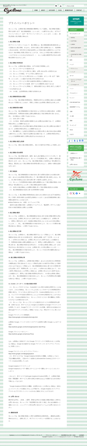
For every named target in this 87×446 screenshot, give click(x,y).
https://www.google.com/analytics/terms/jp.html (23, 317)
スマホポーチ (75, 84)
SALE (71, 129)
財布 (71, 59)
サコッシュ (75, 68)
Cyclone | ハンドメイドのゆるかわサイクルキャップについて (26, 435)
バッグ (72, 64)
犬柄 (71, 111)
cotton (74, 40)
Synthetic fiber (77, 54)
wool (74, 37)
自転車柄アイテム (75, 106)
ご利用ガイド (74, 153)
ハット (72, 88)
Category (52, 10)
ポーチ (72, 75)
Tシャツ (72, 97)
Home (36, 10)
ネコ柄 (72, 116)
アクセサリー (74, 93)
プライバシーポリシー (52, 435)
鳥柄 (71, 120)
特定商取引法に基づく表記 (76, 158)
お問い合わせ (74, 164)
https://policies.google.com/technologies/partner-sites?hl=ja (27, 326)
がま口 (72, 134)
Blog (60, 10)
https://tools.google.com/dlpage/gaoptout (21, 353)
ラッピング (73, 125)
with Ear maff (77, 47)
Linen (73, 44)
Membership (69, 10)
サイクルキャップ (75, 33)
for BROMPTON (75, 102)
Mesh (73, 50)
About (43, 10)
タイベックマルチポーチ (77, 80)
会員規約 (81, 435)
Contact (79, 10)
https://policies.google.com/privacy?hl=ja (21, 334)
